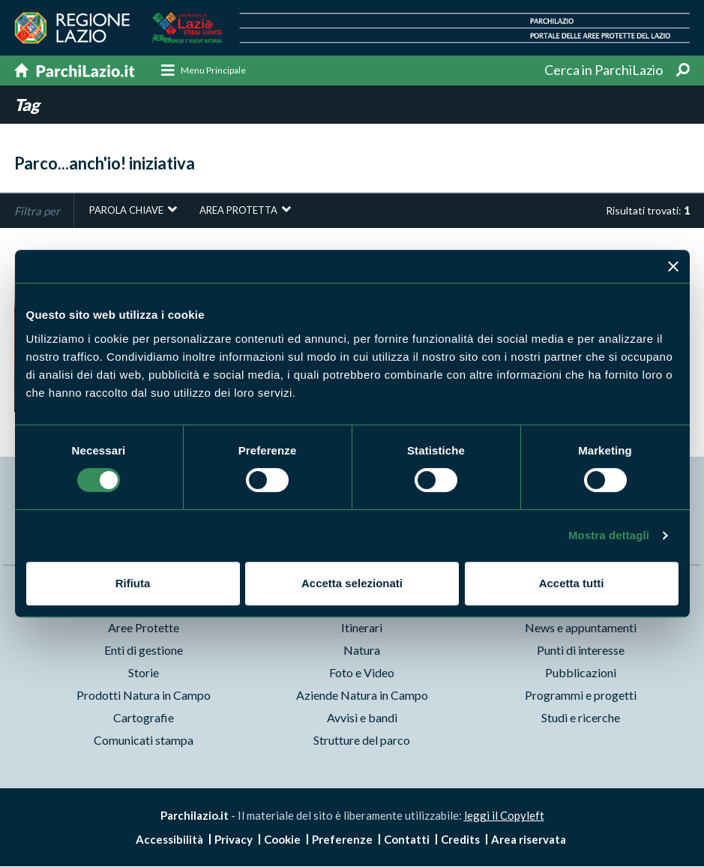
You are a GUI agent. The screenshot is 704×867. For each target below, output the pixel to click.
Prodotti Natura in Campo (143, 695)
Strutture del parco (361, 741)
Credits (460, 840)
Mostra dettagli (608, 535)
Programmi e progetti (581, 695)
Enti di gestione (143, 651)
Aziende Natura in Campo (362, 695)
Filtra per (37, 211)
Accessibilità (169, 840)
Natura (361, 651)
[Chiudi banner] (673, 266)
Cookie (282, 840)
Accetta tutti (571, 583)
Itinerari (361, 628)
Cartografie (143, 718)
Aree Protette (143, 628)
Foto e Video (361, 673)
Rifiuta (133, 583)
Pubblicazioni (580, 673)
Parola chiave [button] (126, 211)
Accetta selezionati (352, 583)
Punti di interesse (581, 651)
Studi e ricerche (580, 718)
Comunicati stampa (143, 741)
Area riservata (528, 840)
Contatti (407, 840)
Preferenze (342, 840)
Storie (143, 673)
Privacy (233, 840)
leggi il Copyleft (504, 816)
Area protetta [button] (238, 211)
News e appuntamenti (581, 628)
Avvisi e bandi (362, 718)
